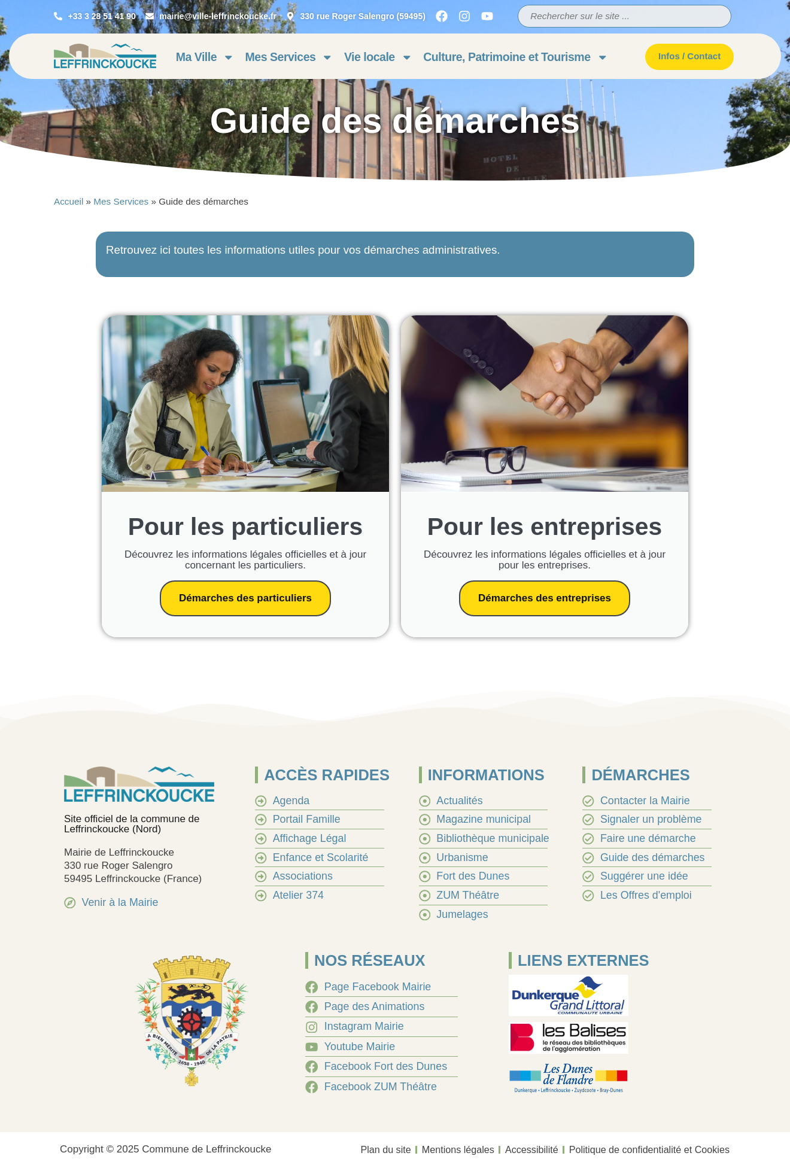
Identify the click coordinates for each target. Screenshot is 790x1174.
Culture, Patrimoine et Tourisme (515, 57)
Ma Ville (205, 57)
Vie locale (378, 57)
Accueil (68, 201)
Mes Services (289, 57)
